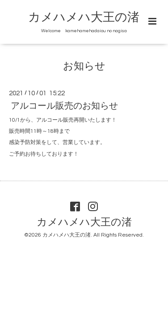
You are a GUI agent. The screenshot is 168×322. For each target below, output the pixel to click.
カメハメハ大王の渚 (83, 17)
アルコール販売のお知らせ (64, 106)
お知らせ (84, 66)
